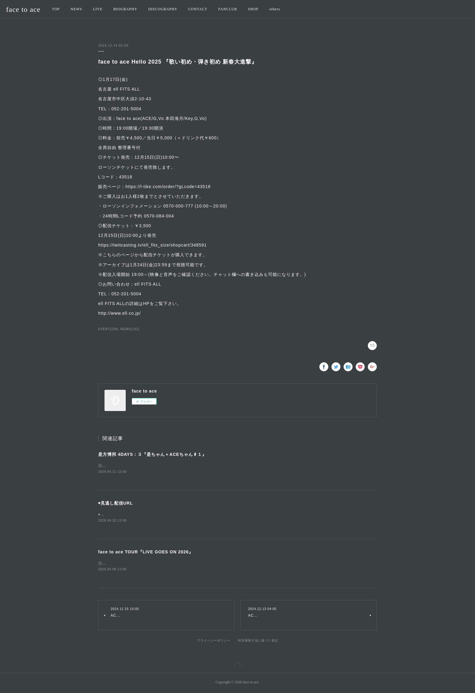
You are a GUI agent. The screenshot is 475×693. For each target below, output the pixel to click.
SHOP (253, 9)
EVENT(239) (108, 329)
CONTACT (198, 9)
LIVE (97, 9)
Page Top (237, 666)
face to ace (23, 9)
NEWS (76, 9)
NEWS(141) (130, 329)
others (274, 9)
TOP (56, 9)
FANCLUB (227, 9)
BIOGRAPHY (125, 9)
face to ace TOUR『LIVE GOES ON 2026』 (145, 552)
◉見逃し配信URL (115, 503)
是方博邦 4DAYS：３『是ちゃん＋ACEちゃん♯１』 (152, 454)
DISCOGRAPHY (162, 9)
